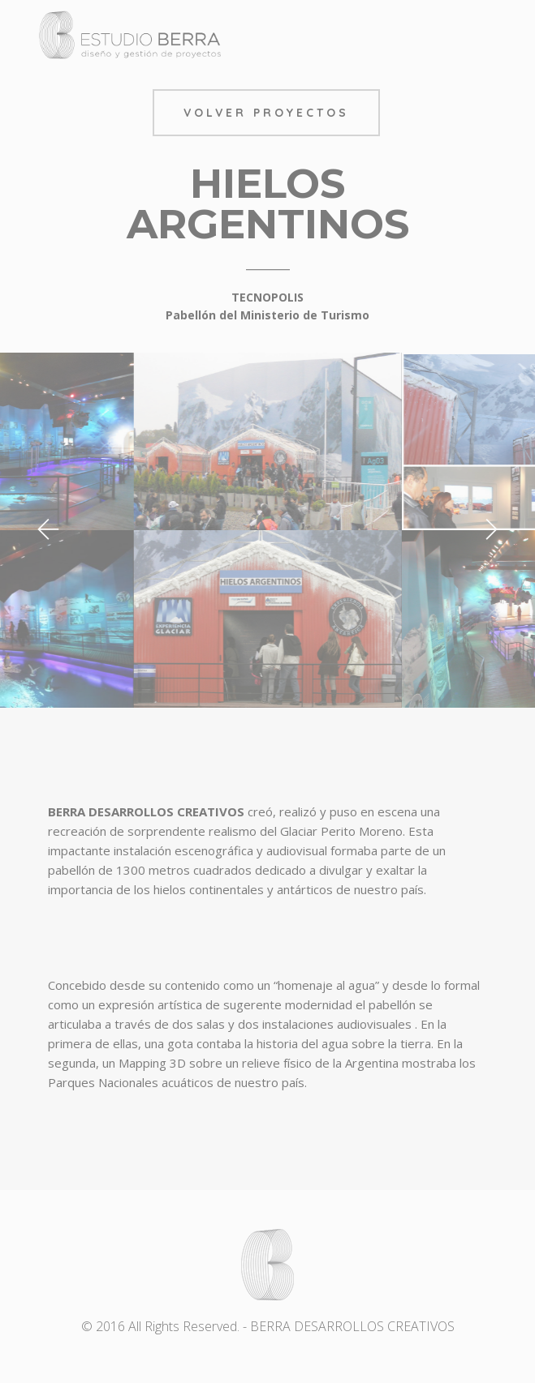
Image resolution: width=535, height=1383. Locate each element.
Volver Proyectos (266, 112)
